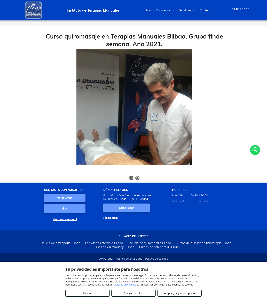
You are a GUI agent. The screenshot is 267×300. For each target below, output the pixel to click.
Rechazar (87, 293)
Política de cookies (156, 258)
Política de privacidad (129, 258)
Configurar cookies (134, 293)
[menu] (259, 10)
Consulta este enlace (125, 284)
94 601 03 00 (240, 9)
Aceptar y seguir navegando (179, 293)
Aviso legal (106, 258)
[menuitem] (147, 10)
